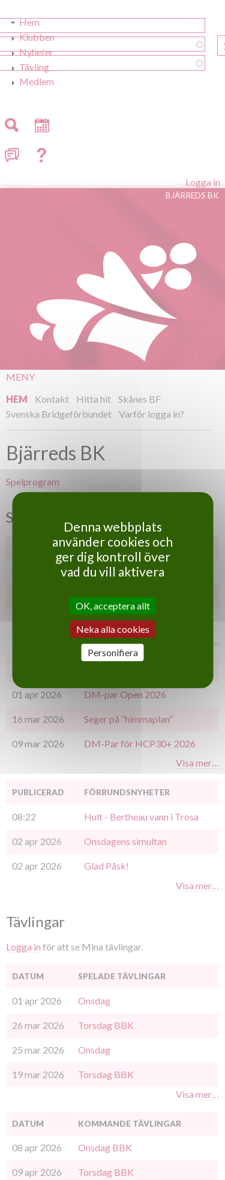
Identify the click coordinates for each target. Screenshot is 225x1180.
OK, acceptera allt (113, 605)
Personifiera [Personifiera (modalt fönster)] (113, 652)
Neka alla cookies (112, 629)
